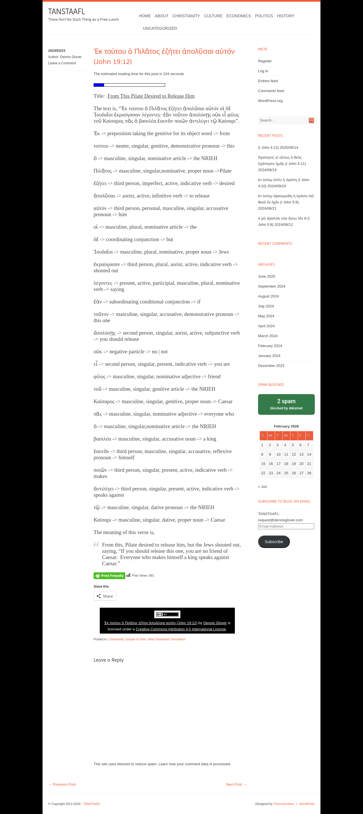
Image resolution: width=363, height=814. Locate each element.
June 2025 (266, 276)
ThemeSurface (283, 804)
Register (265, 61)
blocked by (286, 404)
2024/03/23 (56, 51)
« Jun (262, 486)
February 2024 (270, 346)
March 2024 (268, 336)
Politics (264, 16)
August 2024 (268, 296)
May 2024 (266, 316)
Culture (213, 16)
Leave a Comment (62, 63)
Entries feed (268, 81)
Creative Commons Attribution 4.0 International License (181, 629)
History (286, 16)
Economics (239, 16)
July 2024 (266, 306)
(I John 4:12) (268, 147)
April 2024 (266, 326)
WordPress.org (270, 101)
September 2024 (271, 286)
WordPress (307, 804)
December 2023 (271, 366)
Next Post (236, 784)
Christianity (186, 16)
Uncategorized (160, 28)
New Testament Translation (166, 639)
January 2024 (269, 356)
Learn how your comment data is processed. (195, 764)
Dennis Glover (71, 57)
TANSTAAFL (66, 11)
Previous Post (62, 784)
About (161, 16)
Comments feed (271, 91)
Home (145, 16)
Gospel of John (135, 639)
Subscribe (274, 541)
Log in (263, 71)
